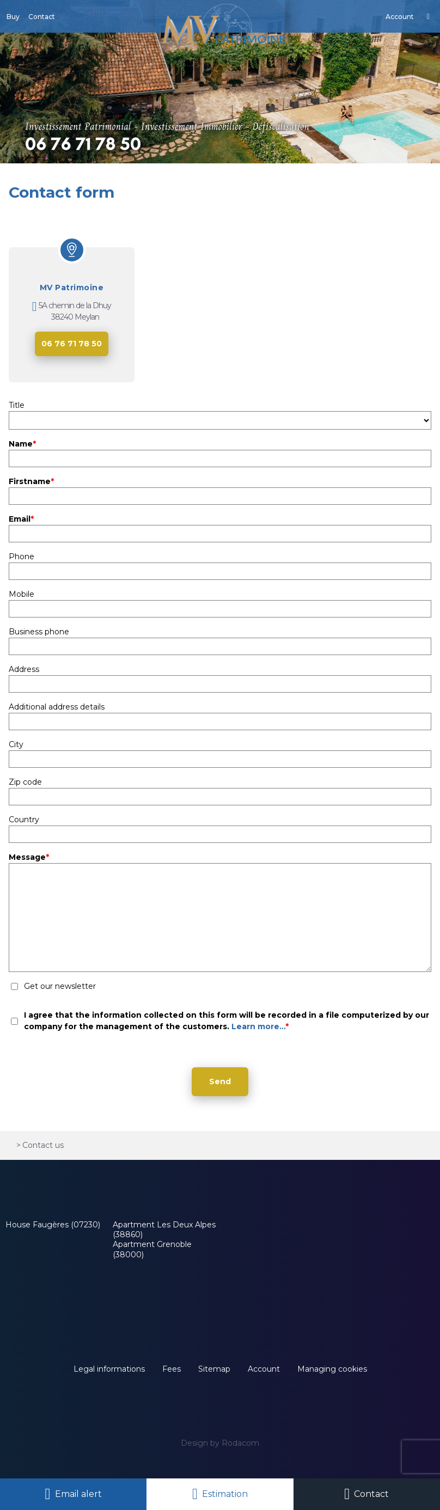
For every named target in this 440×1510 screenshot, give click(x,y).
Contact (371, 1494)
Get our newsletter (60, 986)
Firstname (31, 481)
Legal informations (109, 1369)
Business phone (39, 632)
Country (24, 819)
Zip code (25, 782)
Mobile (21, 594)
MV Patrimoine (72, 287)
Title (17, 405)
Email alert (78, 1494)
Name (22, 444)
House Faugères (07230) (52, 1225)
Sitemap (214, 1369)
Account (264, 1369)
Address (24, 669)
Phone (21, 556)
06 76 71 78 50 (71, 344)
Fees (171, 1369)
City (16, 744)
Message (29, 857)
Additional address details (57, 707)
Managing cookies (332, 1369)
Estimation (225, 1494)
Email (21, 519)
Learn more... (258, 1026)
